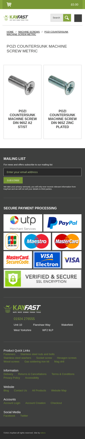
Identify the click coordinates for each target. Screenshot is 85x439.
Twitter (24, 416)
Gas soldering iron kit (36, 361)
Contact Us (20, 390)
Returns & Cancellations (32, 374)
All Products (39, 390)
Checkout (56, 403)
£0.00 (74, 4)
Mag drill (59, 361)
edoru (43, 433)
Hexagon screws (67, 358)
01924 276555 (24, 319)
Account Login (12, 403)
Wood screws (11, 361)
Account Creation (35, 403)
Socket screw (44, 358)
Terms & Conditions (63, 374)
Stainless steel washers (17, 358)
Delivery (8, 374)
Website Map (58, 390)
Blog (6, 390)
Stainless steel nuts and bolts (37, 354)
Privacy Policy (12, 378)
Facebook (9, 416)
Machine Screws (29, 32)
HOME (10, 32)
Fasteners (9, 354)
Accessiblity (32, 378)
